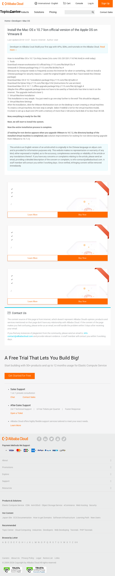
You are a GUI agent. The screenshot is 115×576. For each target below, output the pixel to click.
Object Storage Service (52, 505)
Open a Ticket (16, 413)
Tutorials (74, 530)
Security (93, 505)
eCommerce (69, 505)
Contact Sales (106, 12)
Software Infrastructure (64, 517)
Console (79, 3)
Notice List (48, 558)
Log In (91, 3)
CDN (27, 505)
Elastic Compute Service (13, 505)
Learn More (32, 215)
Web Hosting (82, 505)
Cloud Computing (23, 530)
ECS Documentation (22, 517)
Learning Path (82, 517)
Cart (67, 3)
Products (24, 12)
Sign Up (105, 3)
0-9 (76, 542)
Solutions (39, 12)
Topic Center (8, 530)
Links (57, 558)
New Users (95, 517)
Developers (48, 530)
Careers (5, 558)
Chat (12, 397)
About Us (15, 558)
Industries (37, 530)
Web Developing (61, 530)
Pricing (53, 12)
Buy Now (82, 215)
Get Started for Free (19, 375)
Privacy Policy (27, 558)
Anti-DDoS (35, 505)
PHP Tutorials (86, 530)
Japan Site (7, 517)
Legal (38, 558)
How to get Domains (42, 517)
